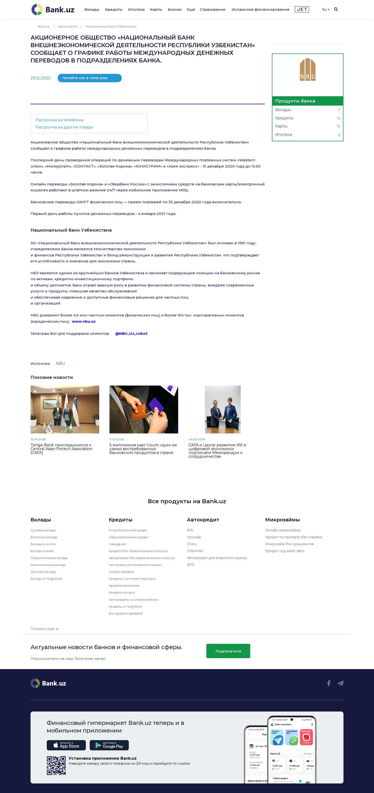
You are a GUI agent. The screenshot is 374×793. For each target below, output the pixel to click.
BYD (190, 565)
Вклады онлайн (44, 551)
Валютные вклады (46, 537)
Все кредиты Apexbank (129, 613)
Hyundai (194, 537)
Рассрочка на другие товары (65, 127)
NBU (60, 363)
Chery (192, 544)
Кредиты (114, 9)
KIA (190, 530)
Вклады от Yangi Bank (49, 578)
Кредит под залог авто (284, 551)
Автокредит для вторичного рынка (139, 565)
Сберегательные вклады (52, 558)
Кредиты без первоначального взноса (142, 551)
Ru (325, 9)
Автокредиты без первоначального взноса (145, 558)
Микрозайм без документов (289, 544)
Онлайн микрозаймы (283, 530)
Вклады (91, 9)
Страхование (212, 9)
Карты (156, 9)
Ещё (191, 9)
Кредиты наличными (126, 585)
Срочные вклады (45, 571)
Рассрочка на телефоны (59, 120)
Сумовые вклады (45, 530)
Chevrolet (195, 551)
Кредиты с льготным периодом (135, 578)
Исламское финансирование (261, 9)
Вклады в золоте (45, 544)
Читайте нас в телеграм (84, 78)
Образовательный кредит (131, 537)
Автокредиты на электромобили (137, 599)
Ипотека (136, 9)
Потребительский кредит (131, 530)
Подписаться (228, 651)
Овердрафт (119, 544)
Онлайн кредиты (123, 571)
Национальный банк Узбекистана (71, 230)
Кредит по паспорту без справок (293, 537)
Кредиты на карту (124, 592)
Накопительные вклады (51, 565)
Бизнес (175, 9)
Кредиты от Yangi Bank (128, 606)
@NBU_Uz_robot (131, 333)
